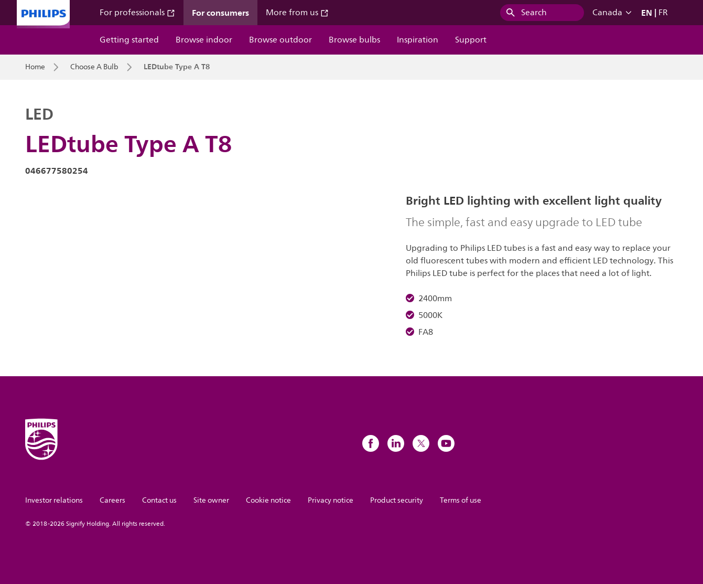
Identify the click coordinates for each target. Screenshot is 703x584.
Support (470, 40)
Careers (112, 500)
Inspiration (417, 40)
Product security (396, 500)
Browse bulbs (354, 40)
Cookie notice (268, 500)
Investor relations (54, 500)
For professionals (137, 12)
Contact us (159, 500)
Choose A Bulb (94, 67)
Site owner (211, 500)
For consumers (220, 12)
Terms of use (460, 500)
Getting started (129, 40)
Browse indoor (204, 40)
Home (35, 67)
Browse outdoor (280, 40)
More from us (297, 12)
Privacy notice (330, 500)
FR (663, 12)
